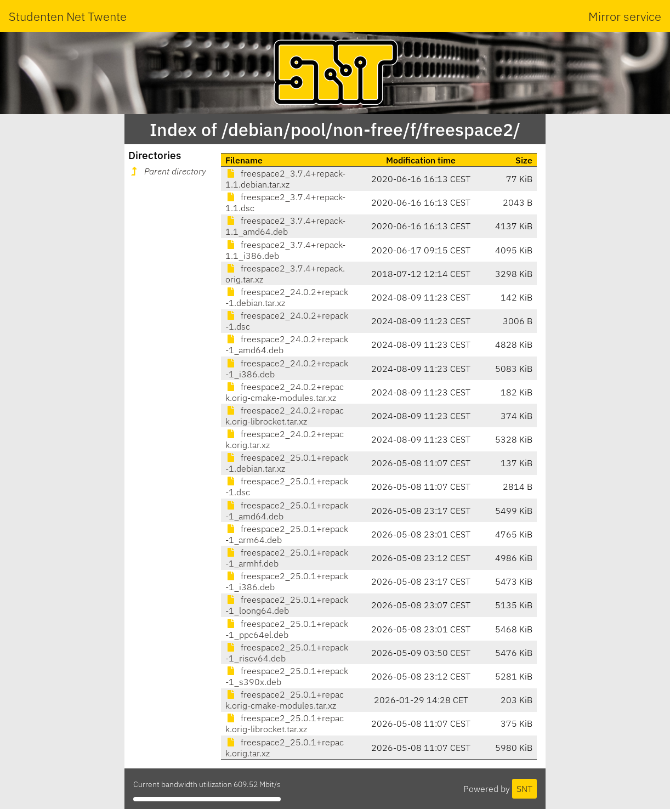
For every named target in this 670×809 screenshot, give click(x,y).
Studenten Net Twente (68, 16)
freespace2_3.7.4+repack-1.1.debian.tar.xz (285, 179)
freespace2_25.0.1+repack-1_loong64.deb (286, 605)
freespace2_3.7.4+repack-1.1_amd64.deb (285, 226)
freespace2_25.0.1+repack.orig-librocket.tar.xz (284, 723)
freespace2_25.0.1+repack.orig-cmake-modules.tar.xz (284, 700)
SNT (524, 788)
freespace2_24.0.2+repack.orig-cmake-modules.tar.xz (284, 392)
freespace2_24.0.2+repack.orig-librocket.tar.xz (284, 416)
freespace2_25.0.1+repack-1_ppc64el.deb (286, 629)
